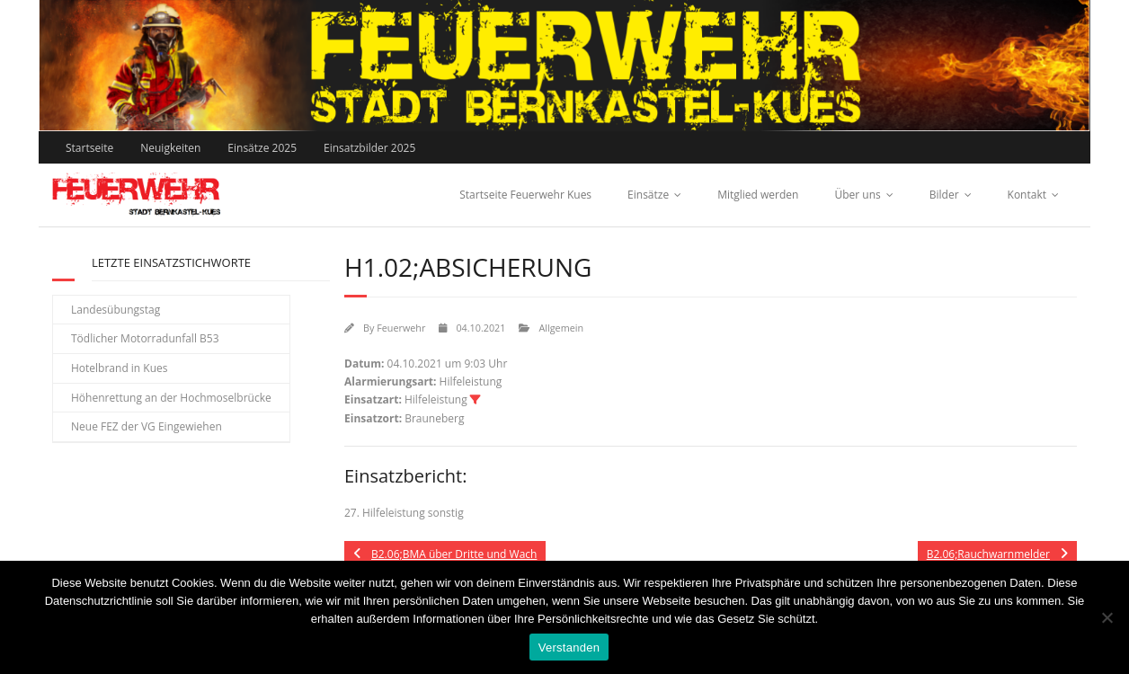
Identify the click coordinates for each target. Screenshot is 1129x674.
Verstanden (569, 647)
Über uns (857, 194)
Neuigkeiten (170, 147)
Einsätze (648, 194)
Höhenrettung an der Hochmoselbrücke (171, 397)
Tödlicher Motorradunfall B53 (145, 338)
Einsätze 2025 (262, 147)
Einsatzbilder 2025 (369, 147)
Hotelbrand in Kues (119, 368)
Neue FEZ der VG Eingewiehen (146, 426)
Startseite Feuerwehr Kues (525, 194)
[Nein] (1107, 617)
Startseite (89, 147)
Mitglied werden (757, 194)
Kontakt (1027, 194)
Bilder (944, 194)
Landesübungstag (115, 309)
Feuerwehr (401, 327)
